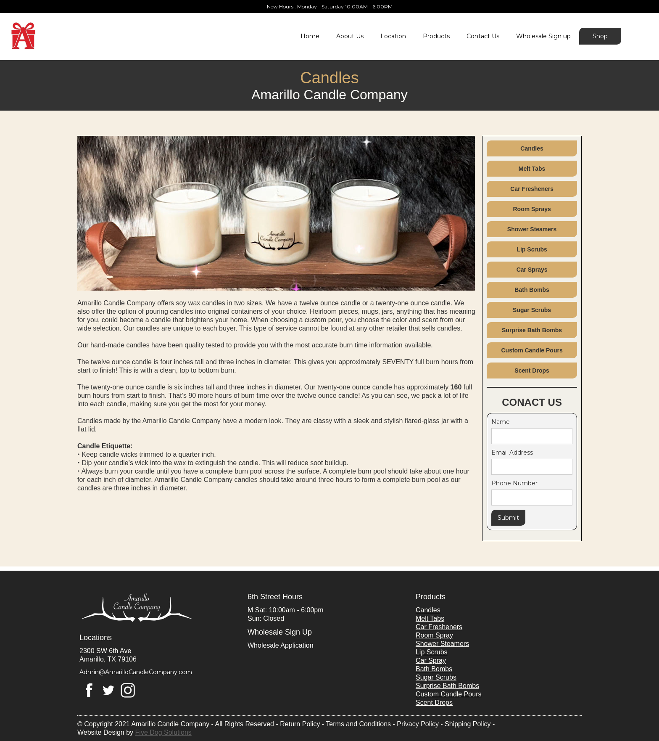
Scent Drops (531, 370)
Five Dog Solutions (163, 732)
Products (436, 36)
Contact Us (483, 36)
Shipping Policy (467, 724)
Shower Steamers (532, 229)
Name (500, 422)
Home (310, 36)
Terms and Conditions (358, 724)
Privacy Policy (418, 724)
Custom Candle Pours (531, 350)
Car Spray (431, 660)
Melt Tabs (532, 168)
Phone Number (514, 483)
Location (393, 36)
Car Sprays (532, 269)
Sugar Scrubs (532, 310)
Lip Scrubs (532, 249)
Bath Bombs (531, 289)
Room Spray (434, 635)
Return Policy (300, 724)
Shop (600, 36)
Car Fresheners (532, 188)
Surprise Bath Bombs (532, 330)
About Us (350, 36)
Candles (531, 148)
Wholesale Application (281, 645)
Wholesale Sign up (543, 36)
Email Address (512, 452)
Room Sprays (532, 209)
